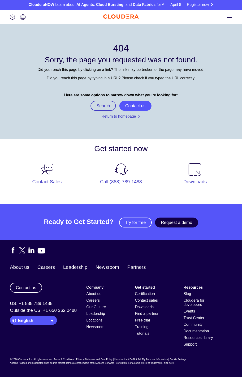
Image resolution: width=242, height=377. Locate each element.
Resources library (198, 338)
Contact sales (146, 300)
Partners (136, 267)
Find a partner (147, 314)
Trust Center (193, 318)
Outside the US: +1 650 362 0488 (43, 310)
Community (193, 324)
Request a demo (176, 222)
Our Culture (96, 307)
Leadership (75, 267)
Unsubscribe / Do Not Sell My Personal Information (141, 359)
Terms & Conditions (64, 359)
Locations (94, 320)
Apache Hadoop (18, 363)
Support (190, 344)
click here (169, 363)
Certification (145, 294)
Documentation (196, 331)
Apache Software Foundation (111, 363)
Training (141, 327)
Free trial (142, 320)
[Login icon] (12, 18)
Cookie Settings (178, 359)
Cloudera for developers (193, 302)
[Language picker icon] (23, 18)
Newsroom (107, 267)
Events (189, 311)
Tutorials (142, 333)
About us (19, 267)
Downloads (144, 307)
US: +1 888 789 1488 (31, 303)
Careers (46, 267)
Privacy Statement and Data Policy (94, 359)
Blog (187, 294)
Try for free (135, 222)
